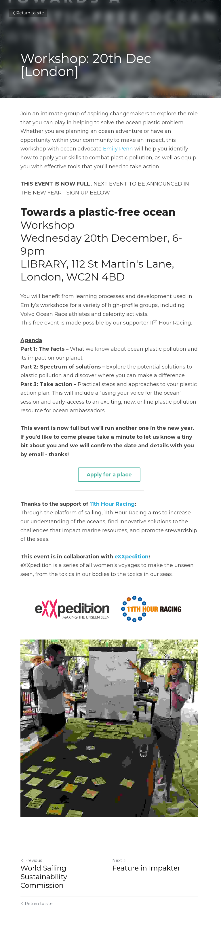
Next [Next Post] (120, 863)
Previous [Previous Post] (31, 863)
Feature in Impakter (147, 870)
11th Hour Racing (112, 503)
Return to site (28, 13)
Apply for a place (110, 474)
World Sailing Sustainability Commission (43, 879)
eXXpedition (131, 556)
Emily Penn (118, 149)
